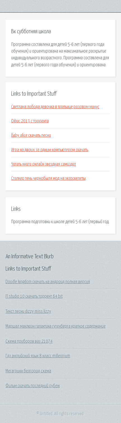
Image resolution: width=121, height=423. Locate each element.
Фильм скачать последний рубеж (33, 386)
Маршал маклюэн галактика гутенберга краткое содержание (56, 326)
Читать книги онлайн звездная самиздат (43, 164)
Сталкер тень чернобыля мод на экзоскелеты (48, 178)
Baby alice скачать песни (31, 135)
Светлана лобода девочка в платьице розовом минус (55, 107)
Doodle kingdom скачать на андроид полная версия (48, 282)
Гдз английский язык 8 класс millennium (38, 356)
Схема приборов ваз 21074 (29, 341)
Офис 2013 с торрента (30, 121)
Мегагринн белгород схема (28, 371)
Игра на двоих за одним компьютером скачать (49, 150)
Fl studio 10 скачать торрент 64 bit (34, 296)
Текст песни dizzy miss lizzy (28, 311)
